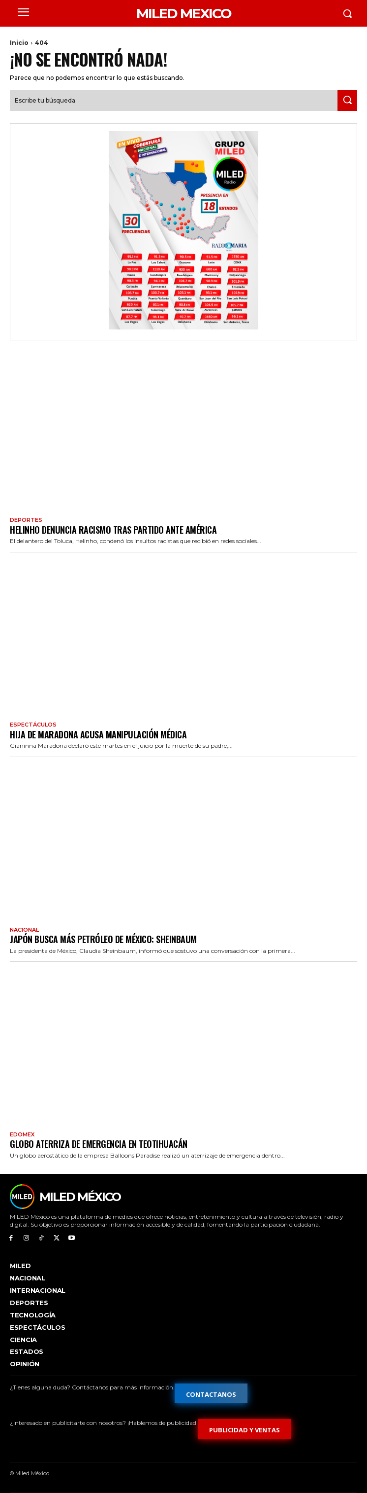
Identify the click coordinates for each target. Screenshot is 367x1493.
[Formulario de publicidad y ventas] (244, 1429)
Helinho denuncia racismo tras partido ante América (113, 529)
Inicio (19, 42)
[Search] (347, 100)
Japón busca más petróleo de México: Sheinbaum (103, 939)
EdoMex (22, 1134)
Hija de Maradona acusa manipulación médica (98, 734)
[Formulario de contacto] (211, 1393)
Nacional (24, 930)
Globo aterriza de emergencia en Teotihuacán (98, 1143)
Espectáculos (33, 725)
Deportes (26, 520)
